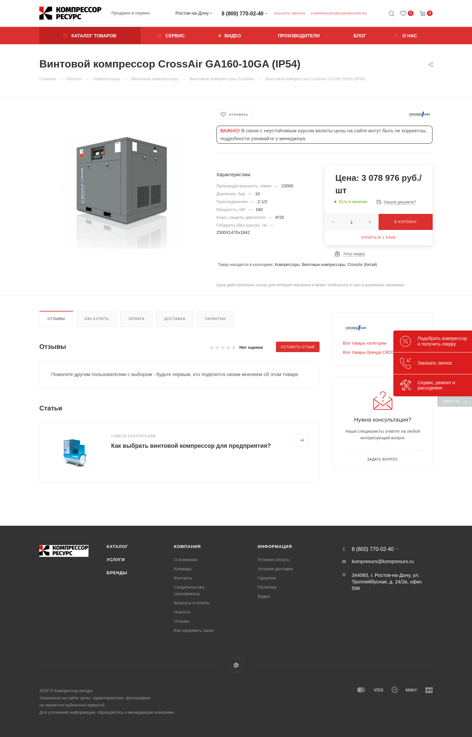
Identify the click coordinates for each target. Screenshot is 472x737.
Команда (182, 568)
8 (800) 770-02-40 (243, 13)
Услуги (116, 559)
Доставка (175, 319)
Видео (264, 596)
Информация (275, 546)
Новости (182, 612)
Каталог (117, 546)
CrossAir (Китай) (362, 264)
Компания (187, 546)
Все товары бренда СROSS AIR (374, 352)
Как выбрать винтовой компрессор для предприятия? (191, 446)
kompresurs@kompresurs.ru (339, 13)
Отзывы (56, 319)
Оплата (136, 319)
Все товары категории (364, 343)
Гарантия (267, 578)
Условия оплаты (274, 559)
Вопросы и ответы (192, 602)
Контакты (183, 578)
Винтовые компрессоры (323, 264)
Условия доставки (275, 568)
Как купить (97, 319)
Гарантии (215, 319)
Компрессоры (287, 264)
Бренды (117, 572)
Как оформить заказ (194, 630)
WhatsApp (236, 665)
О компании (186, 559)
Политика (267, 587)
